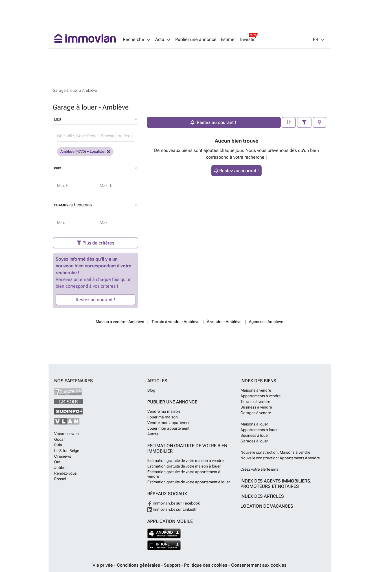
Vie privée (103, 565)
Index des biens (258, 380)
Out (57, 462)
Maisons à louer (254, 424)
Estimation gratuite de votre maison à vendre (185, 460)
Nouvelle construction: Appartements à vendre (280, 458)
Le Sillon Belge (66, 450)
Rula (58, 445)
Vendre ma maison (163, 411)
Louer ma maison (162, 417)
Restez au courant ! (95, 299)
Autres (153, 434)
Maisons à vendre (255, 390)
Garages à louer (254, 441)
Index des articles (262, 496)
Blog (151, 390)
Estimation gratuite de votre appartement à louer (188, 482)
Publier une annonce (195, 39)
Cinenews (62, 456)
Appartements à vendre (260, 396)
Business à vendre (256, 407)
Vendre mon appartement (169, 422)
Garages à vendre (255, 413)
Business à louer (254, 435)
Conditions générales (139, 565)
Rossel (60, 479)
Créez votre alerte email (260, 469)
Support (172, 565)
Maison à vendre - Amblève (120, 321)
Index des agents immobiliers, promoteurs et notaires (276, 483)
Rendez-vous (65, 473)
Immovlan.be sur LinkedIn (172, 509)
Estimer (228, 39)
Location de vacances (266, 506)
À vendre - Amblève (224, 321)
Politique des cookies (206, 565)
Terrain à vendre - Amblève (176, 321)
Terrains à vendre (255, 401)
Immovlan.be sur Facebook (173, 503)
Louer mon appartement (168, 428)
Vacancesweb (66, 433)
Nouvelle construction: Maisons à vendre (275, 452)
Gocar (59, 439)
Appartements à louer (259, 429)
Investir (247, 39)
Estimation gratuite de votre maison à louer (184, 466)
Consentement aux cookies (258, 565)
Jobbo (59, 467)
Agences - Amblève (266, 321)
